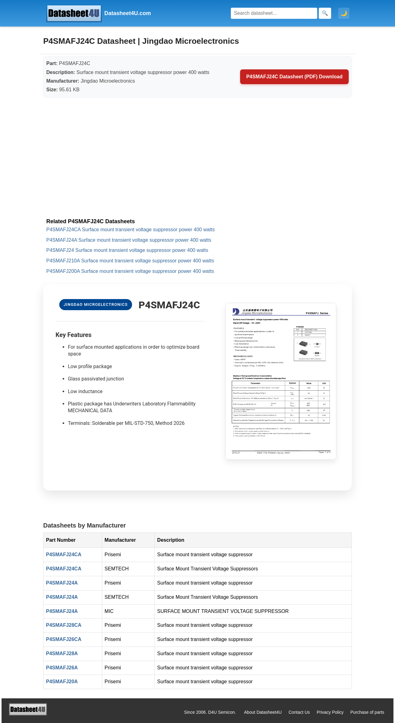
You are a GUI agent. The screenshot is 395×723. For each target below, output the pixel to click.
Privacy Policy (330, 712)
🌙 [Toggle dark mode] (343, 13)
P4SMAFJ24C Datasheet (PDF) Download (294, 76)
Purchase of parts (367, 712)
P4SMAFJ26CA (63, 639)
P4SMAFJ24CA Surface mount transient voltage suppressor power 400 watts (130, 229)
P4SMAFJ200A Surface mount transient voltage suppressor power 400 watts (130, 271)
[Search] (274, 13)
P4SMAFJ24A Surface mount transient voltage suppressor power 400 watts (128, 240)
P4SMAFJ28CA (63, 625)
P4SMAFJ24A (62, 582)
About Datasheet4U (263, 712)
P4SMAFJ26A (62, 667)
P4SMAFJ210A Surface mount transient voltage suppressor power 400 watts (130, 260)
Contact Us (299, 712)
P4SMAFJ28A (62, 653)
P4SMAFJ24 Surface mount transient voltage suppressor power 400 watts (127, 250)
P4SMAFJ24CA (63, 554)
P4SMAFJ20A (62, 681)
